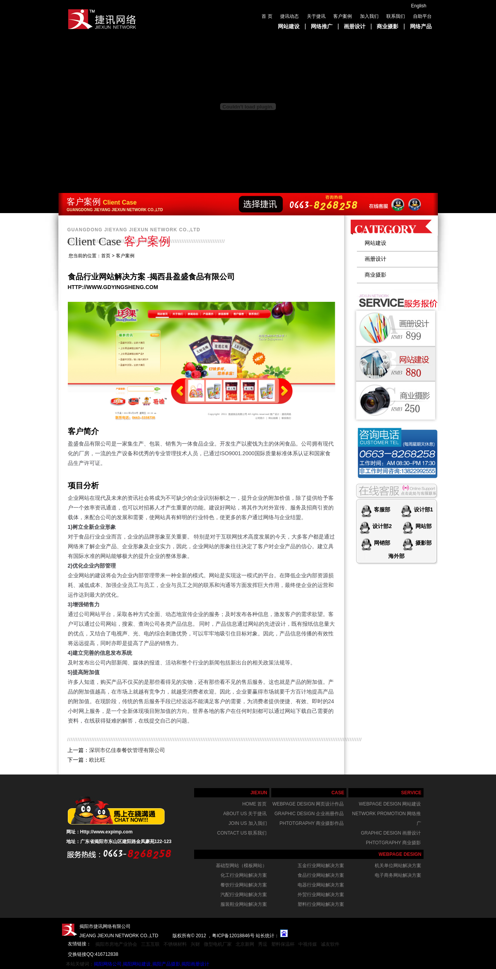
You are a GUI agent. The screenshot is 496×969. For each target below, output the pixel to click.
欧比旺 (97, 760)
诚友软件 (330, 944)
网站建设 (289, 26)
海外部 (396, 556)
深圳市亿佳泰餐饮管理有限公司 (127, 750)
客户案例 (342, 16)
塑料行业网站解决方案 (321, 904)
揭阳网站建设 (137, 964)
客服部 (381, 509)
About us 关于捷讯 (245, 813)
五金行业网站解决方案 (321, 865)
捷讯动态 (289, 16)
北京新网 (245, 944)
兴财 (195, 944)
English (418, 6)
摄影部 (423, 543)
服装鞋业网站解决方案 (243, 904)
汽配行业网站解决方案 (243, 894)
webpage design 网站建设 (390, 804)
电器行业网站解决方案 (321, 885)
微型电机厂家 (218, 944)
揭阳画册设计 (195, 964)
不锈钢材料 (175, 944)
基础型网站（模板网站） (241, 865)
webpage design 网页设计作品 (308, 804)
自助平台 (422, 16)
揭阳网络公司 (108, 964)
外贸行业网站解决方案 (321, 894)
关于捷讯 (316, 16)
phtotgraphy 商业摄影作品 (311, 823)
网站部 (423, 526)
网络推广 (321, 26)
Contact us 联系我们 (242, 833)
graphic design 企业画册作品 (309, 813)
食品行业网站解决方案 (321, 875)
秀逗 (262, 944)
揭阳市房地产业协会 (116, 944)
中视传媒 (307, 944)
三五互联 (150, 944)
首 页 (267, 16)
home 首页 (254, 804)
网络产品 (421, 26)
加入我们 (369, 16)
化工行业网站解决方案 (243, 875)
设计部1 (422, 509)
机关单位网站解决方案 (398, 865)
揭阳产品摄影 (166, 964)
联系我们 (395, 16)
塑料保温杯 (282, 944)
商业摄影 (387, 26)
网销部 (381, 543)
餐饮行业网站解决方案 (243, 885)
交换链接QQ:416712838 (93, 954)
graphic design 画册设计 (391, 833)
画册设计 (354, 26)
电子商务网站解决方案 (398, 875)
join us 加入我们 (248, 823)
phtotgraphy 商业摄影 (393, 842)
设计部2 (381, 526)
